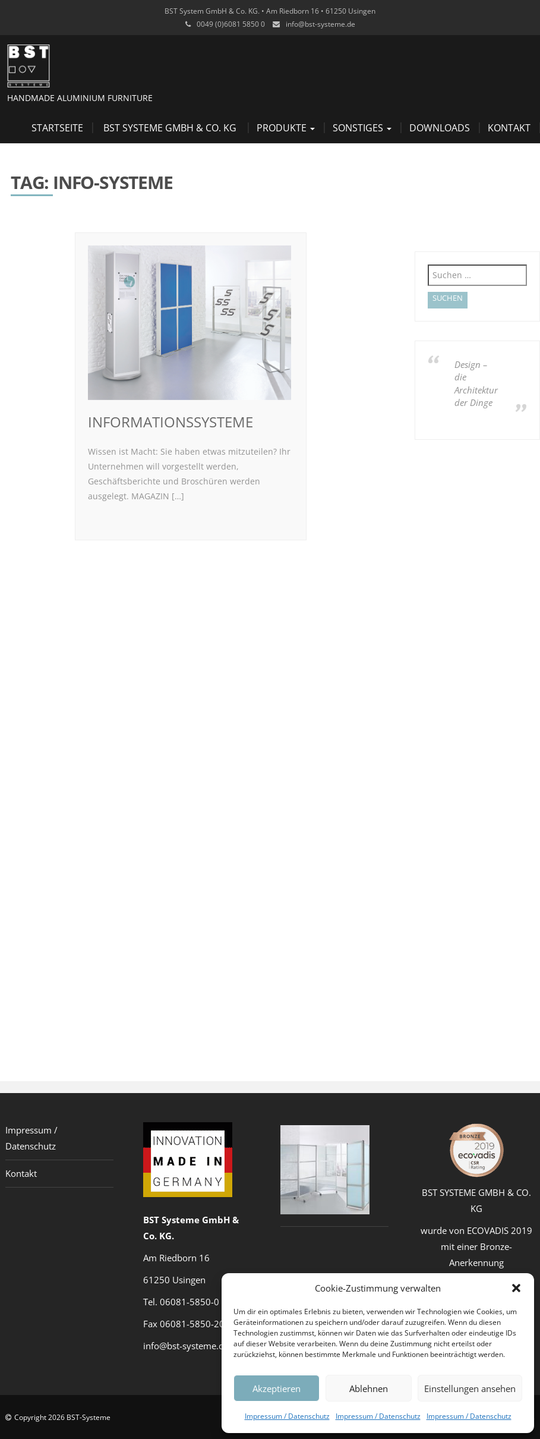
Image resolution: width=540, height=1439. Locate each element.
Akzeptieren (276, 1388)
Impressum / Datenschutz (287, 1416)
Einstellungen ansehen (470, 1388)
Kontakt (509, 127)
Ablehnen (368, 1388)
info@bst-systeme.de (320, 24)
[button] (516, 1288)
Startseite (57, 127)
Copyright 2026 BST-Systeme (62, 1417)
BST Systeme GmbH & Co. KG (170, 127)
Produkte (286, 127)
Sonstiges (362, 127)
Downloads (439, 127)
